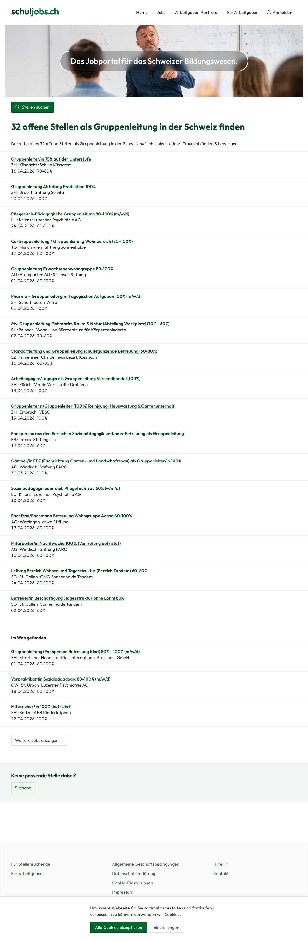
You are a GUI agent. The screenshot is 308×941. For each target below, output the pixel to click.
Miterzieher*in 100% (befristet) (41, 706)
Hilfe (220, 864)
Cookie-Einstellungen (132, 883)
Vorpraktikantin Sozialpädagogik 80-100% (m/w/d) (60, 679)
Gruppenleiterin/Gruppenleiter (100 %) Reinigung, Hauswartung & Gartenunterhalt (92, 406)
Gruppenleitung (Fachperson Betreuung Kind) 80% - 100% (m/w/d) (75, 651)
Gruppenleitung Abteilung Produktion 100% (53, 186)
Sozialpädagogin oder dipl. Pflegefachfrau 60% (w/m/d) (65, 488)
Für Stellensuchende (30, 864)
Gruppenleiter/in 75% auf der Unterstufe (51, 159)
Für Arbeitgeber (26, 873)
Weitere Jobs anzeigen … (39, 740)
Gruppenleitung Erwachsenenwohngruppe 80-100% (62, 269)
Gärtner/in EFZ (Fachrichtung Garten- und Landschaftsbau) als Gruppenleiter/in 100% (96, 461)
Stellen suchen (32, 107)
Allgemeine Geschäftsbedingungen (145, 864)
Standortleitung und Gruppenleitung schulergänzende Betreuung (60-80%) (84, 351)
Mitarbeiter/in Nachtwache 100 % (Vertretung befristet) (66, 543)
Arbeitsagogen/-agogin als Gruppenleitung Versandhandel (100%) (75, 378)
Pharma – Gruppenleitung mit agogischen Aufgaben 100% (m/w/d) (76, 296)
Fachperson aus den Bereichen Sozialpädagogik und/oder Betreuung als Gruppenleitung (97, 433)
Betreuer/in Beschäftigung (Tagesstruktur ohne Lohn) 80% (67, 598)
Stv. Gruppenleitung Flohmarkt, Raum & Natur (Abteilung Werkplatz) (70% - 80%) (90, 323)
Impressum (122, 892)
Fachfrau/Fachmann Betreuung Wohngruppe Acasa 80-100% (71, 516)
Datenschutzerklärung (133, 873)
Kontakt (220, 873)
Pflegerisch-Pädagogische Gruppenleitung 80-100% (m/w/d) (70, 214)
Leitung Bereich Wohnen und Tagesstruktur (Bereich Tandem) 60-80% (79, 570)
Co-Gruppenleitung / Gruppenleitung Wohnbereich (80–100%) (72, 241)
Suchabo (23, 788)
